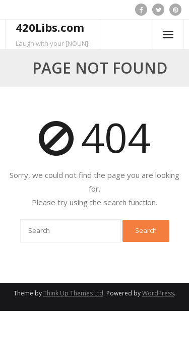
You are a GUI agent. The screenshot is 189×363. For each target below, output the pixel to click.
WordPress (158, 293)
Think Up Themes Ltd (73, 293)
